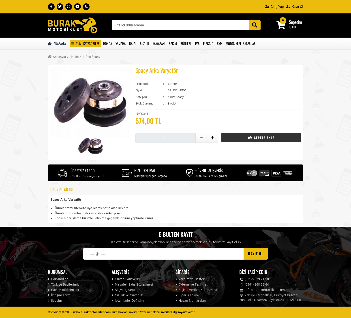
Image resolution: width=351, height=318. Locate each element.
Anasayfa (57, 43)
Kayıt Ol (294, 7)
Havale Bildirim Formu (66, 290)
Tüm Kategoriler (85, 43)
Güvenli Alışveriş (126, 279)
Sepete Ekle (261, 137)
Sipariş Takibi (187, 295)
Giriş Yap (274, 7)
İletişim (55, 300)
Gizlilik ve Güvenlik (127, 295)
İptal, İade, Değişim (128, 300)
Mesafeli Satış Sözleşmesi (132, 284)
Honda (107, 43)
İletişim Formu (60, 295)
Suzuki (144, 43)
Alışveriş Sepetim (126, 290)
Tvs (197, 43)
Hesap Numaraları (191, 300)
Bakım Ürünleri (180, 43)
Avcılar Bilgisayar (173, 312)
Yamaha (121, 43)
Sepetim (295, 22)
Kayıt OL (255, 253)
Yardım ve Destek (190, 279)
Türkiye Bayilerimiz (63, 284)
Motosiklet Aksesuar (241, 43)
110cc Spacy (90, 57)
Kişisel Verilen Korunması (196, 290)
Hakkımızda (58, 279)
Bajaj (132, 43)
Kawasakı (158, 43)
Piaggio (208, 43)
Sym (219, 43)
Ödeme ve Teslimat (192, 284)
